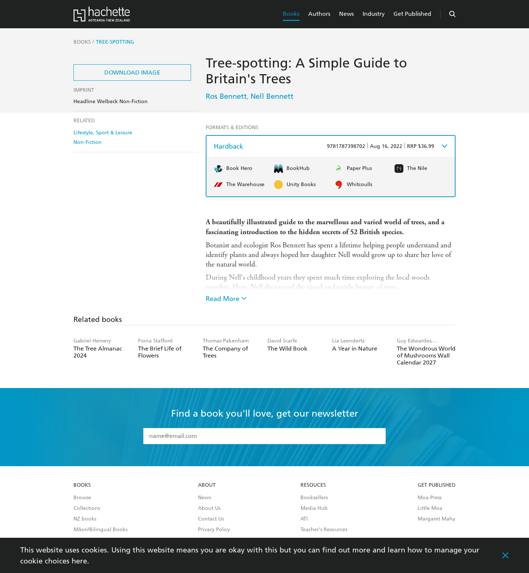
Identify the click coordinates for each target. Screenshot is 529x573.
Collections (86, 508)
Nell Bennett (272, 96)
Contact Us (211, 519)
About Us (209, 508)
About (207, 485)
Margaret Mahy (436, 519)
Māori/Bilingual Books (100, 529)
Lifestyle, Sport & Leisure (102, 133)
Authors (319, 13)
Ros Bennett (226, 96)
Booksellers (314, 497)
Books (291, 13)
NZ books (84, 519)
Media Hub (314, 508)
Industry (374, 13)
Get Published (412, 13)
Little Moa (430, 508)
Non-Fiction (87, 142)
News (346, 13)
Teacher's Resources (324, 529)
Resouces (313, 485)
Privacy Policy (214, 529)
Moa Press (430, 497)
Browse (82, 497)
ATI (304, 519)
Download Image (132, 72)
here (79, 560)
